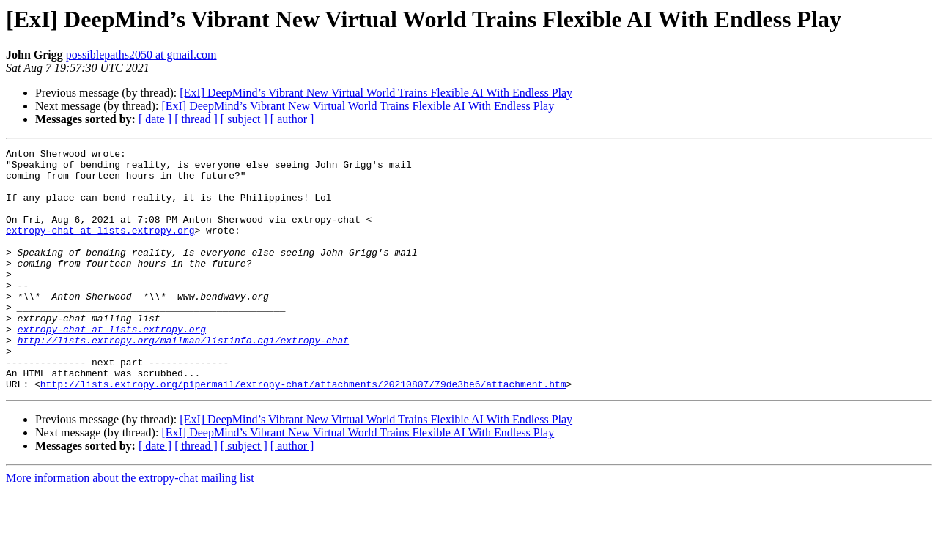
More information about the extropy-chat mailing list (130, 526)
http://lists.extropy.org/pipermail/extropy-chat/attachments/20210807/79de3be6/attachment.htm (303, 432)
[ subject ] (244, 119)
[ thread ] (196, 119)
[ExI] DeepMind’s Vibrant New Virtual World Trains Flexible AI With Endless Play (376, 92)
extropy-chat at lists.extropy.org (100, 247)
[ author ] (292, 119)
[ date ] (155, 119)
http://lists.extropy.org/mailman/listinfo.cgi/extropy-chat (183, 379)
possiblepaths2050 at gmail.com (141, 54)
